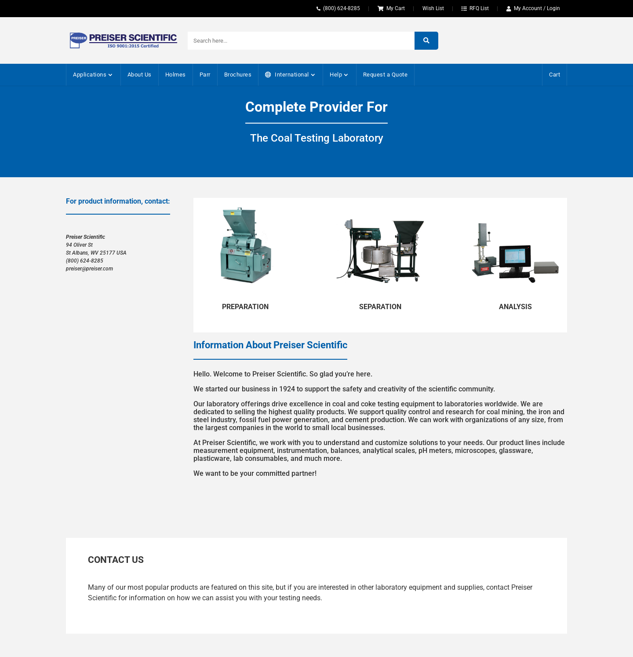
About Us (139, 74)
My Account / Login (537, 8)
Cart (554, 74)
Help (336, 74)
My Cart (395, 8)
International (292, 74)
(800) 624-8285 (341, 8)
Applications (89, 74)
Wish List (433, 8)
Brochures (238, 74)
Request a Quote (385, 74)
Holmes (175, 74)
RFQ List (479, 8)
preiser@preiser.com (89, 269)
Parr (205, 74)
